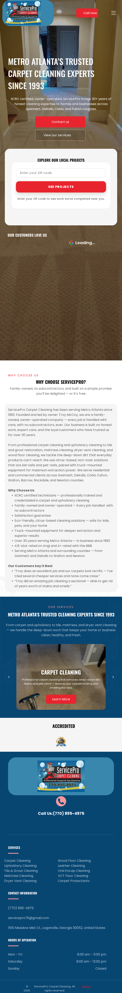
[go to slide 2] (63, 746)
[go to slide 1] (59, 746)
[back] (9, 677)
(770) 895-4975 (68, 813)
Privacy (86, 986)
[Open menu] (113, 13)
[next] (113, 677)
